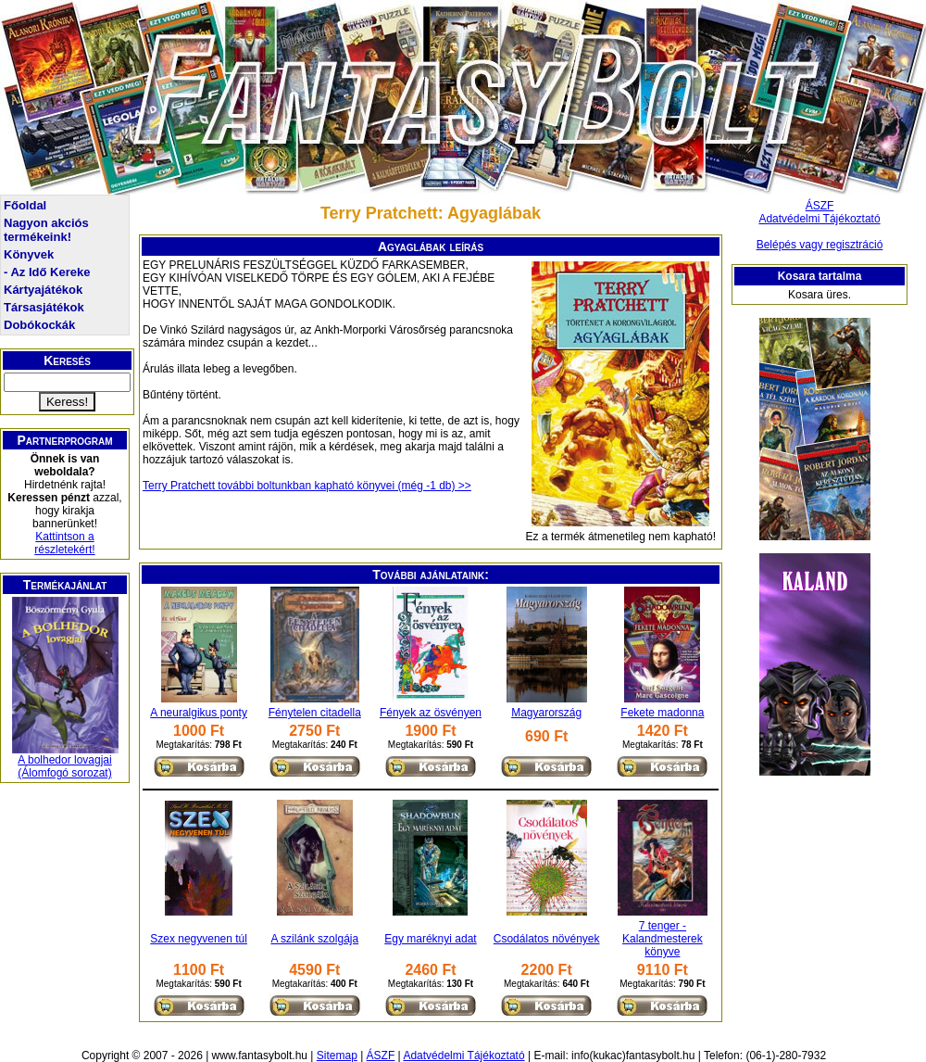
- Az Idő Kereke (47, 272)
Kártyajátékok (43, 290)
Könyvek (29, 254)
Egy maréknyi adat (430, 938)
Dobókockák (39, 325)
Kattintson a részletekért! (64, 543)
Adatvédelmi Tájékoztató (819, 218)
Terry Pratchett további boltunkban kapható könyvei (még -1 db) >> (307, 485)
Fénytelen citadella (315, 712)
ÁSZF (820, 205)
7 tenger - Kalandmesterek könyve (662, 938)
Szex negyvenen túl (198, 938)
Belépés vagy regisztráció (820, 244)
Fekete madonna (662, 712)
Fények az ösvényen (431, 712)
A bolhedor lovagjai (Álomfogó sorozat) (64, 766)
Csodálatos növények (547, 938)
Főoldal (25, 205)
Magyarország (546, 712)
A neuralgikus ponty (198, 712)
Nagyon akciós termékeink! (46, 230)
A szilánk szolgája (314, 938)
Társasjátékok (44, 307)
